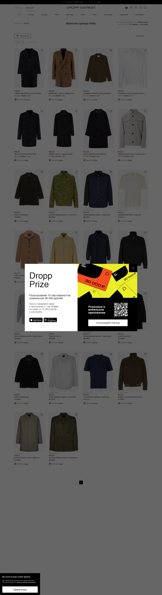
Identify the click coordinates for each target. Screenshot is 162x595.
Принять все (20, 589)
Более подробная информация (26, 582)
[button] (20, 584)
